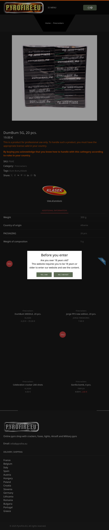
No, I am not (63, 274)
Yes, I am (43, 274)
